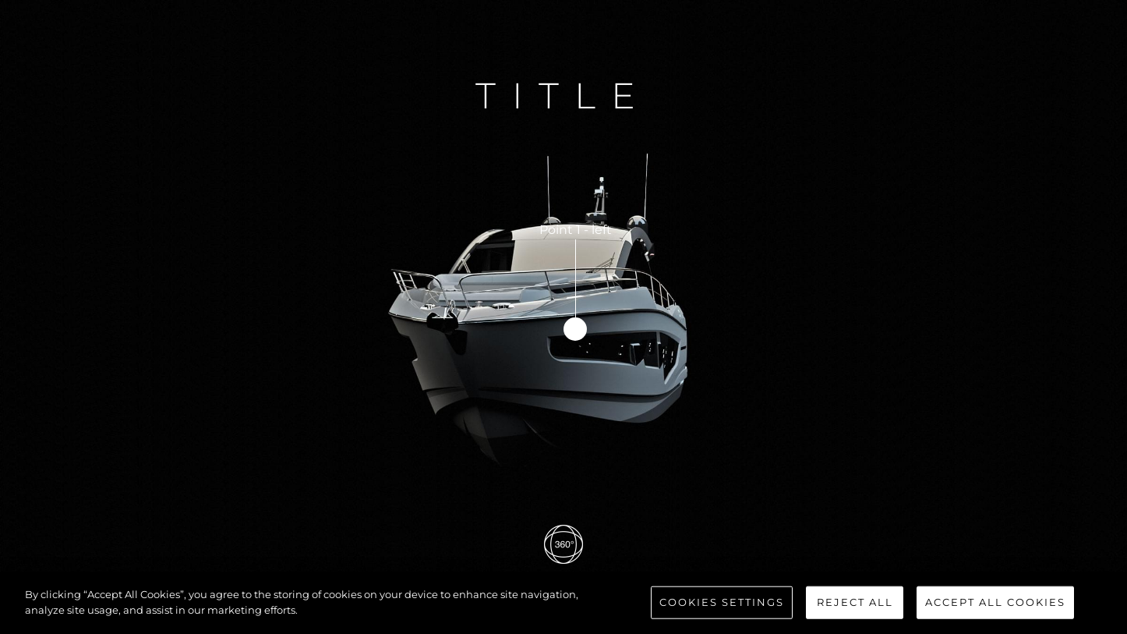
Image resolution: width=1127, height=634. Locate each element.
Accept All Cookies (995, 606)
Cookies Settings (721, 606)
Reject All (855, 606)
